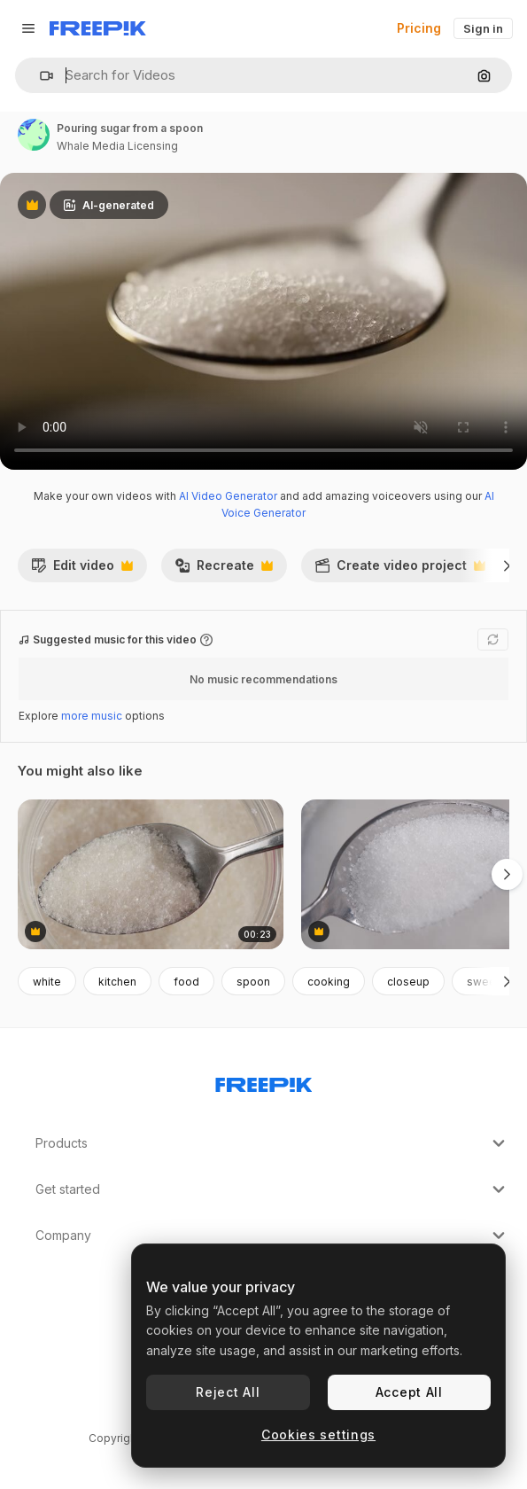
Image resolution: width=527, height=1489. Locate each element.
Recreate (223, 569)
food (186, 981)
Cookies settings (318, 1434)
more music (91, 715)
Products (272, 1143)
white (47, 981)
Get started (272, 1189)
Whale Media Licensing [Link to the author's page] (117, 145)
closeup (408, 981)
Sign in (483, 28)
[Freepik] (98, 28)
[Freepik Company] (264, 1081)
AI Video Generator (228, 496)
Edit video (82, 569)
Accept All (409, 1391)
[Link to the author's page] (34, 135)
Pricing (419, 27)
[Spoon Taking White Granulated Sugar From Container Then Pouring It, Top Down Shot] (150, 874)
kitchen (117, 981)
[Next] (507, 565)
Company (272, 1235)
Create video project (399, 569)
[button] (39, 75)
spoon (253, 981)
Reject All (228, 1391)
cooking (328, 981)
